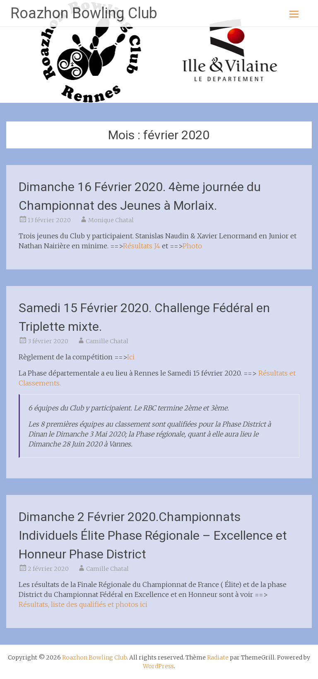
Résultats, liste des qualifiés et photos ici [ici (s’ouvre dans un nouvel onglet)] (83, 604)
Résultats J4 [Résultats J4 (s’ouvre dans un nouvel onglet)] (141, 246)
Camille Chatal (107, 341)
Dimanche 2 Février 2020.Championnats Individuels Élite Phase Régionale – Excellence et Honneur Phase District (153, 535)
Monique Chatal (111, 220)
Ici (131, 357)
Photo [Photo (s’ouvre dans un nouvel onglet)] (192, 246)
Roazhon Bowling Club (83, 13)
